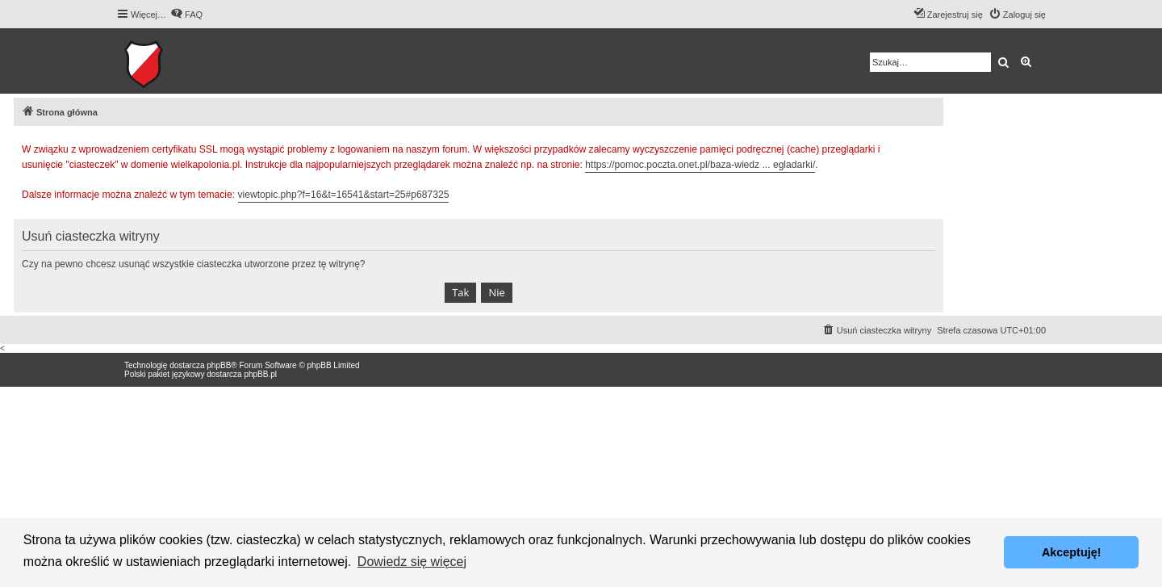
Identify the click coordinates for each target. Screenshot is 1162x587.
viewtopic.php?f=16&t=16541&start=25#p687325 (343, 194)
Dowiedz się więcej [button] (411, 561)
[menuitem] (186, 14)
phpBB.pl (260, 374)
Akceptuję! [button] (1071, 552)
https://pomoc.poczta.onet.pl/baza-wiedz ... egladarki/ (700, 164)
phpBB (219, 365)
